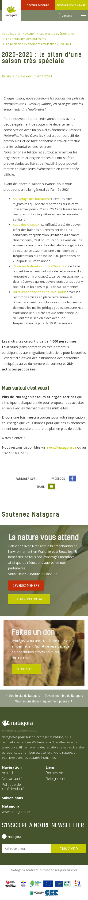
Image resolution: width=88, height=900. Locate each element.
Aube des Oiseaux (26, 224)
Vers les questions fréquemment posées (42, 701)
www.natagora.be (16, 811)
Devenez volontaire (71, 5)
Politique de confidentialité (13, 786)
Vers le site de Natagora (24, 695)
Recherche (54, 772)
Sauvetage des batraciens (31, 199)
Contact (67, 15)
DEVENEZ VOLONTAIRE (29, 599)
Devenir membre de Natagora (64, 695)
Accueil (7, 772)
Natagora (14, 837)
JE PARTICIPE (26, 669)
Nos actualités (13, 778)
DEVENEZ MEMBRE (26, 585)
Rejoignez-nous (58, 778)
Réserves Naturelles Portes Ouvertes (39, 266)
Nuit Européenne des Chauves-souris (39, 292)
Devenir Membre (38, 5)
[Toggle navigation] (83, 15)
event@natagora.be (61, 447)
